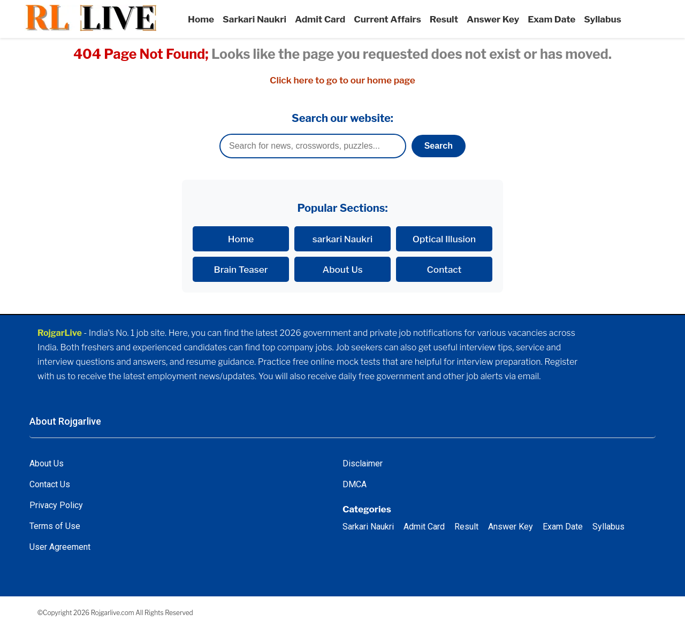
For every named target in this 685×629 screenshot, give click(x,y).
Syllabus (602, 19)
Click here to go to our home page (342, 80)
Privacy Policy (56, 505)
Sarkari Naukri (254, 19)
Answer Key (493, 19)
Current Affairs (387, 19)
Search (438, 145)
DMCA (354, 484)
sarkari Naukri (343, 238)
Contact (444, 269)
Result (444, 19)
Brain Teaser (241, 269)
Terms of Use (54, 526)
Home (201, 19)
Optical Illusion (444, 238)
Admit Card (320, 19)
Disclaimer (362, 463)
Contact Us (49, 484)
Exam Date (551, 19)
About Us (342, 269)
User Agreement (59, 546)
